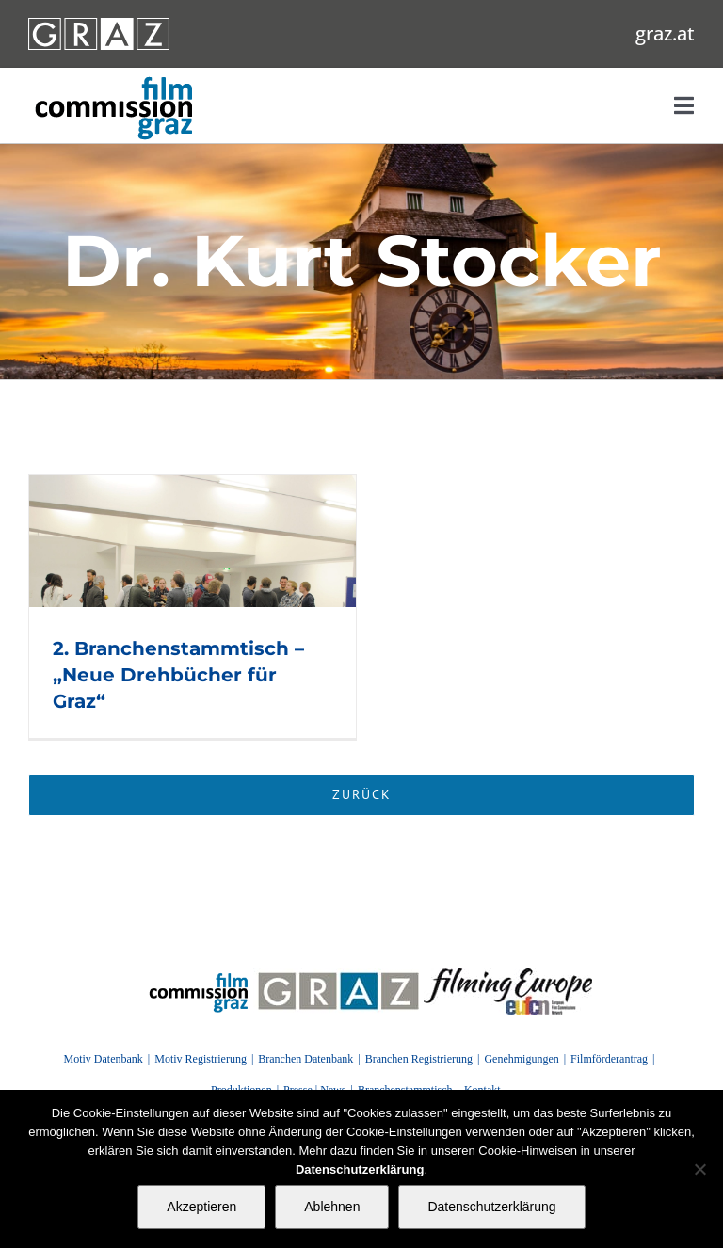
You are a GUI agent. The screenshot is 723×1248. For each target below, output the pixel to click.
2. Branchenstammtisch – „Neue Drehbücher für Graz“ (178, 674)
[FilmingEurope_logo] (199, 974)
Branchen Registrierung (419, 1058)
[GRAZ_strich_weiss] (98, 24)
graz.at (665, 33)
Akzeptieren (201, 1206)
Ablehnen (332, 1206)
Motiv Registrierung (200, 1058)
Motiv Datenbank (102, 1058)
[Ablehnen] (699, 1169)
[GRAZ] (338, 974)
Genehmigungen (521, 1058)
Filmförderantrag (609, 1058)
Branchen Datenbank (305, 1058)
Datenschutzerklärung (491, 1206)
